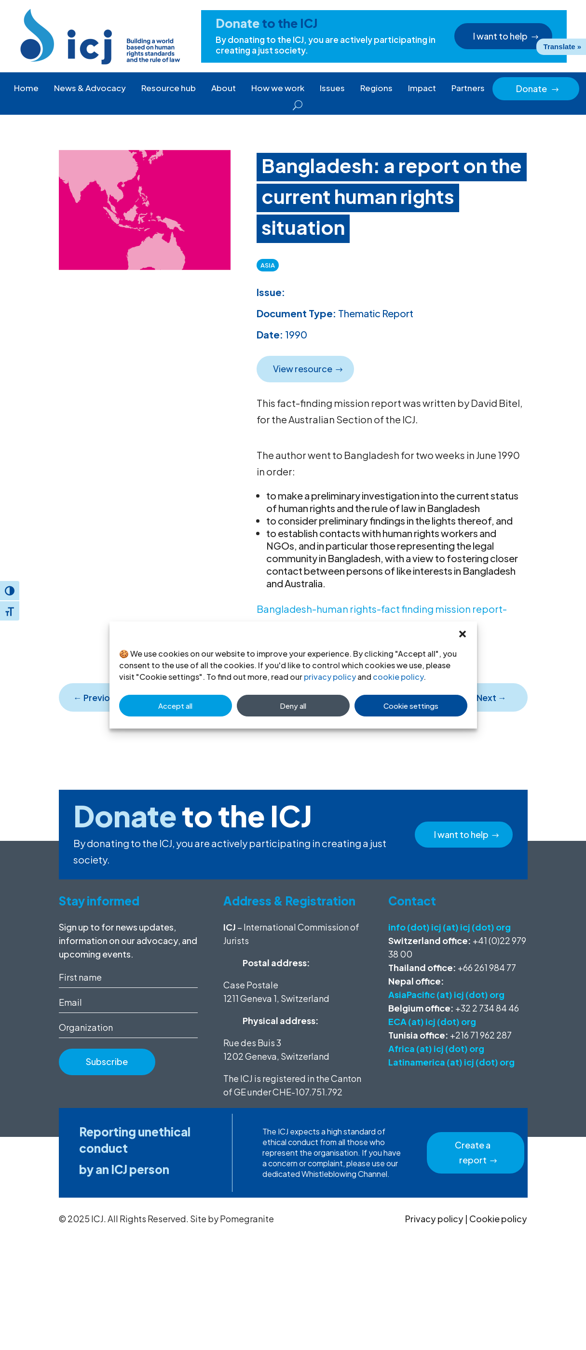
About (223, 87)
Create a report (472, 1152)
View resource (301, 368)
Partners (468, 87)
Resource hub (168, 87)
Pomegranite (247, 1218)
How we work (277, 87)
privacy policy (330, 677)
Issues (332, 87)
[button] (462, 633)
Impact (422, 87)
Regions (376, 87)
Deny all (293, 705)
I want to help (501, 35)
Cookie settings (410, 705)
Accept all (175, 705)
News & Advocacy (90, 87)
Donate (537, 88)
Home (26, 87)
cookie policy (398, 677)
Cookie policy (498, 1218)
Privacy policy (434, 1218)
